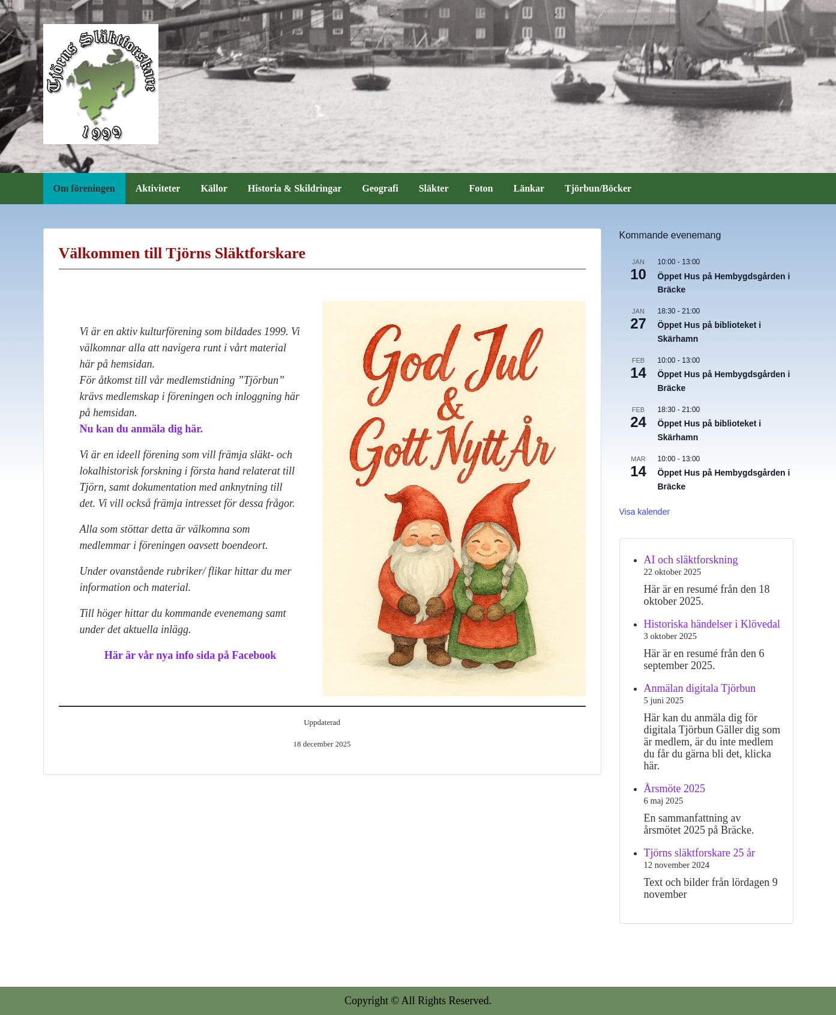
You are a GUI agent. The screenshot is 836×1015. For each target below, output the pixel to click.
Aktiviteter (158, 188)
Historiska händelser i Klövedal (712, 624)
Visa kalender (644, 512)
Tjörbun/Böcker (598, 188)
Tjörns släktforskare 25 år (699, 853)
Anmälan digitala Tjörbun (700, 688)
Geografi (380, 188)
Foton (481, 188)
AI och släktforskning (691, 560)
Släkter (434, 188)
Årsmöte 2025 (675, 789)
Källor (213, 188)
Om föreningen (84, 188)
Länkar (529, 188)
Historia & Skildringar (294, 188)
